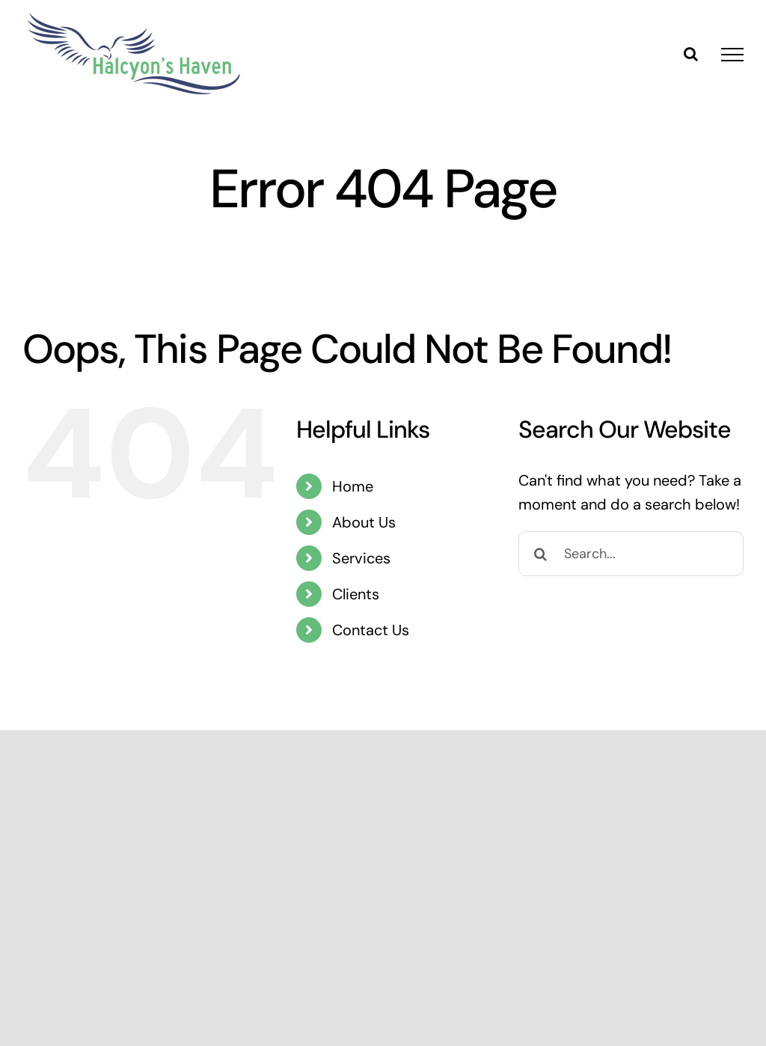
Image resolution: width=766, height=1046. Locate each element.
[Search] (540, 553)
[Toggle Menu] (732, 54)
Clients (355, 594)
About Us (364, 522)
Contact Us (370, 630)
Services (361, 558)
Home (352, 486)
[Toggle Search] (691, 53)
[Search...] (631, 553)
